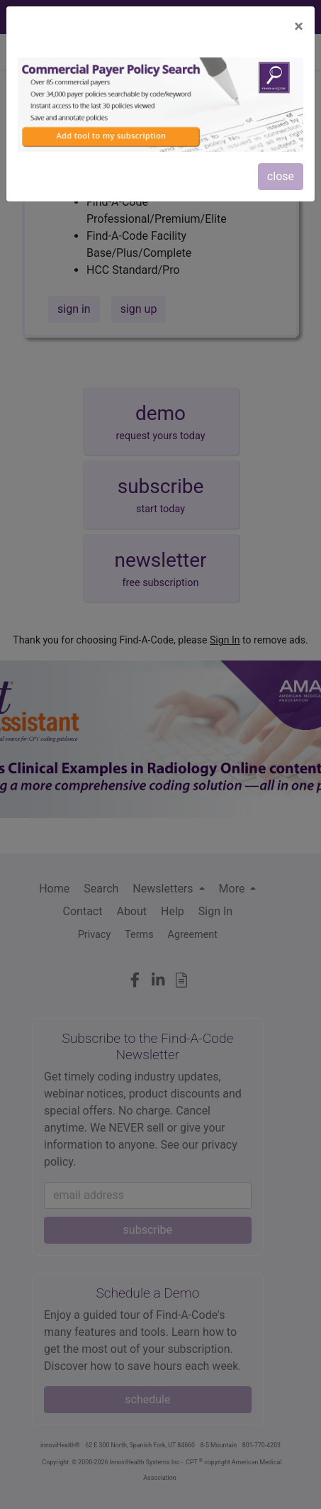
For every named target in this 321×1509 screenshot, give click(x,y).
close (280, 176)
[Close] (299, 26)
